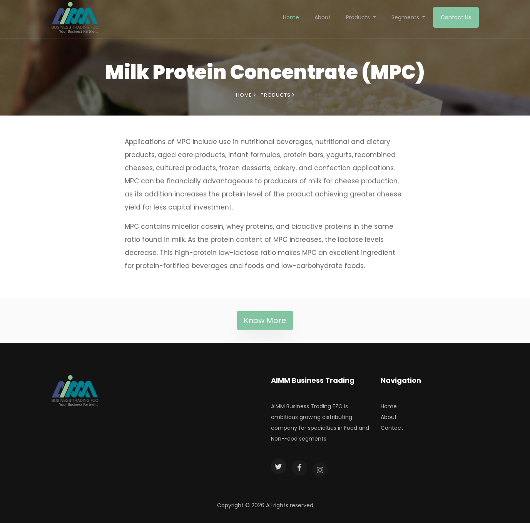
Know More (265, 320)
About (322, 17)
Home (291, 17)
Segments (406, 17)
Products (358, 17)
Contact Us (456, 17)
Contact (392, 428)
